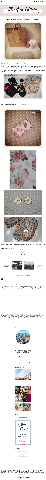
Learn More (20, 477)
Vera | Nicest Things (9, 279)
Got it (27, 477)
